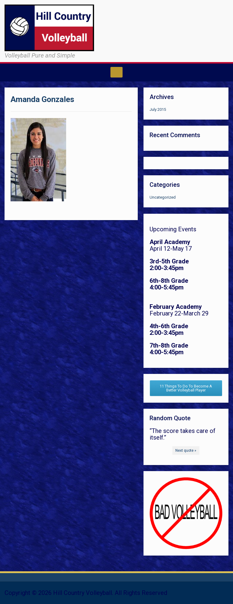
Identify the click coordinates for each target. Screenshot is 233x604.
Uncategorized (163, 197)
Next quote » (185, 450)
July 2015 (158, 109)
